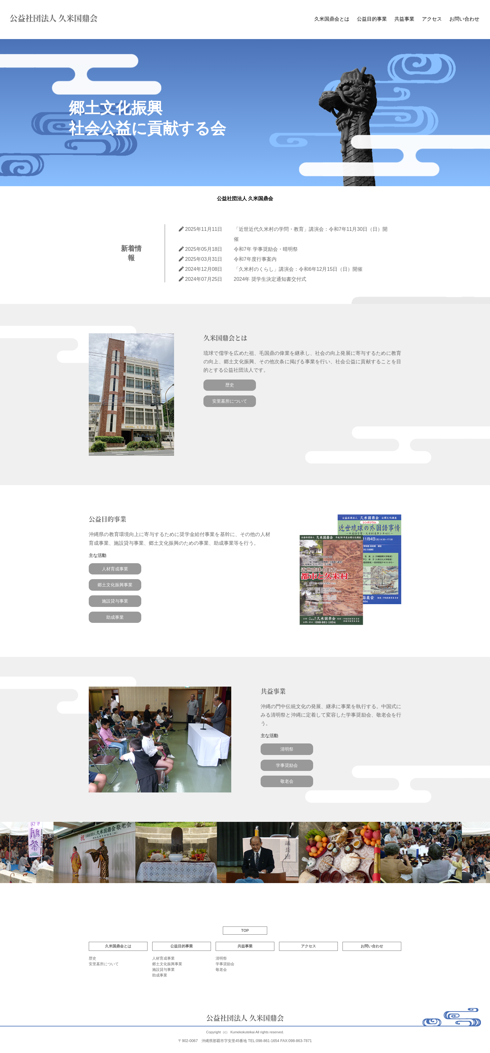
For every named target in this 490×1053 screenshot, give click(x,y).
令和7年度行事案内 (255, 259)
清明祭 (286, 749)
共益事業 (273, 691)
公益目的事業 (107, 519)
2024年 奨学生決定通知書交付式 (270, 279)
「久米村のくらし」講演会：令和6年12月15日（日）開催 (298, 269)
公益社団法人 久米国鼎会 (54, 17)
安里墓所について (229, 401)
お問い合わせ (464, 19)
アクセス (432, 19)
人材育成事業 (115, 568)
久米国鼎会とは (225, 337)
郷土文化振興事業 (115, 584)
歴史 (229, 384)
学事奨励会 (287, 765)
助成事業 (115, 617)
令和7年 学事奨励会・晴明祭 (266, 249)
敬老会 (286, 781)
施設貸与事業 (115, 601)
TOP (245, 930)
